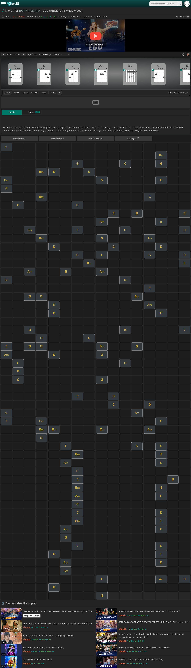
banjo (44, 93)
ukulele (25, 93)
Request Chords (32, 615)
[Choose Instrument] (59, 93)
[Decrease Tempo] (3, 54)
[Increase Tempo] (23, 54)
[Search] (179, 3)
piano (16, 93)
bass (53, 93)
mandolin (35, 93)
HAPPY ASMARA (29, 10)
